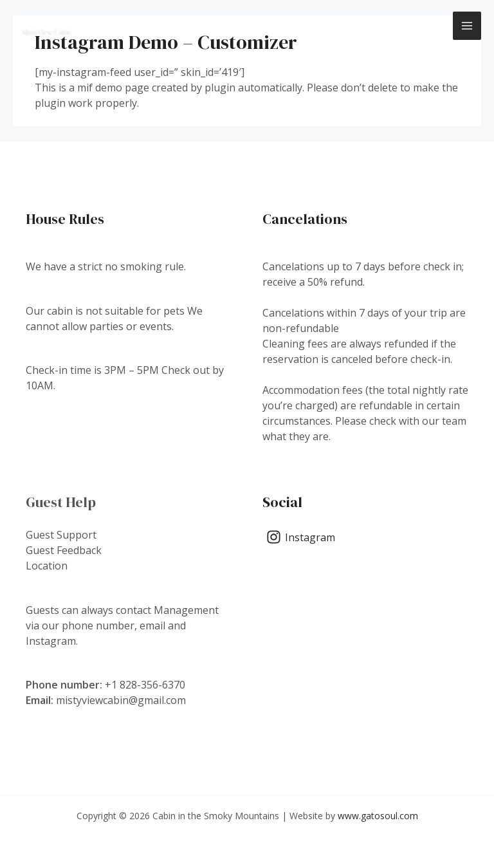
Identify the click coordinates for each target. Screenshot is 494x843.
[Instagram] (301, 537)
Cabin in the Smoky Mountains (195, 25)
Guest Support (61, 535)
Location (47, 566)
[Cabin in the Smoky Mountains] (46, 25)
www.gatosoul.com (378, 816)
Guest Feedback (64, 550)
